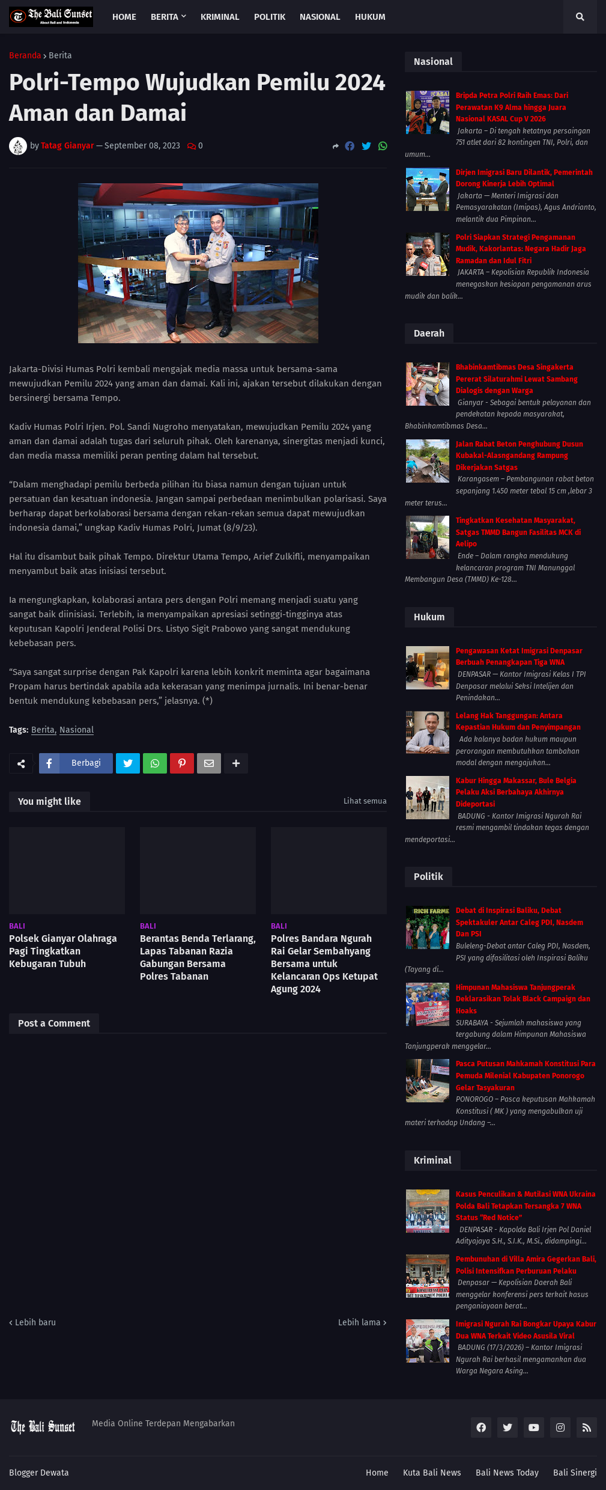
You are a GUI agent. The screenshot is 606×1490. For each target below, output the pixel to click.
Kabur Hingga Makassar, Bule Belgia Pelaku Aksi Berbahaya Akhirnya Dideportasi (516, 792)
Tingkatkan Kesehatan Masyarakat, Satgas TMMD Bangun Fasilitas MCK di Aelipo (518, 532)
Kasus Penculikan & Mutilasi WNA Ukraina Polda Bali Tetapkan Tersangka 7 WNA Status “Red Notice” (526, 1206)
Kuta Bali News (432, 1473)
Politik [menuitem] (269, 16)
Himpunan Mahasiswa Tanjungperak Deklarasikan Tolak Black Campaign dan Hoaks (523, 999)
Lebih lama (359, 1322)
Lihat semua (365, 800)
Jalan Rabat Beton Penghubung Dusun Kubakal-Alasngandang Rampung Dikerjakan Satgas (519, 456)
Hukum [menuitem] (370, 16)
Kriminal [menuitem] (220, 16)
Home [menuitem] (124, 16)
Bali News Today (507, 1473)
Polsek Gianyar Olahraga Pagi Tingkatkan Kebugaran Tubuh (63, 951)
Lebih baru (35, 1322)
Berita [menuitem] (164, 16)
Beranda (25, 56)
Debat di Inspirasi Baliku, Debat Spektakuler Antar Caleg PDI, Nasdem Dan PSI (519, 922)
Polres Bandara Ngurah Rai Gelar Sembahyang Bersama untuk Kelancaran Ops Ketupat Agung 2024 (324, 963)
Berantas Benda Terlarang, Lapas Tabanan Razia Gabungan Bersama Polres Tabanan (198, 957)
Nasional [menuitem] (320, 16)
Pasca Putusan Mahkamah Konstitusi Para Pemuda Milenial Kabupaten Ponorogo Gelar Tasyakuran (526, 1076)
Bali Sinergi (575, 1473)
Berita (60, 56)
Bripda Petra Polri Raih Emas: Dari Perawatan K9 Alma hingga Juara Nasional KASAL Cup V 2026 (512, 107)
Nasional (76, 730)
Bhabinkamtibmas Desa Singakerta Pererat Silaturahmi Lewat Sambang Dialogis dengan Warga (517, 379)
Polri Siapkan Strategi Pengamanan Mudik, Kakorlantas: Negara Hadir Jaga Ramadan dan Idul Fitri (521, 249)
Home (377, 1473)
